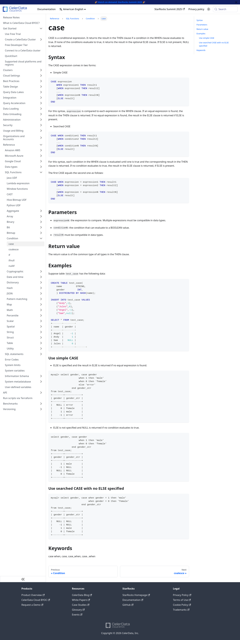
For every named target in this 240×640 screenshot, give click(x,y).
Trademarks (181, 609)
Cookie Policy (182, 604)
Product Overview (33, 595)
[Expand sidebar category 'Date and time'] (41, 276)
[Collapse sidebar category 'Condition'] (41, 238)
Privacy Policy (182, 595)
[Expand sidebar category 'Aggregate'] (41, 210)
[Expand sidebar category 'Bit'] (41, 227)
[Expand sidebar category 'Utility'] (41, 348)
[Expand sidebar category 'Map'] (41, 304)
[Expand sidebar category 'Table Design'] (41, 86)
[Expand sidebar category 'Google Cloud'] (41, 161)
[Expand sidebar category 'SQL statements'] (41, 354)
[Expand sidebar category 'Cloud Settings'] (41, 75)
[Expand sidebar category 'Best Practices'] (41, 81)
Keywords (201, 50)
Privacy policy (196, 9)
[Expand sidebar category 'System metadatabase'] (41, 381)
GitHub (127, 604)
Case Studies (80, 604)
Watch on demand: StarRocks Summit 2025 (120, 2)
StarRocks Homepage (136, 595)
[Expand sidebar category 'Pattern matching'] (41, 299)
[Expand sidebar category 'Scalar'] (41, 321)
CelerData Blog (82, 595)
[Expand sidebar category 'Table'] (41, 343)
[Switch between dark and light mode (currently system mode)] (208, 9)
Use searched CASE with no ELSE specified (214, 44)
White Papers (81, 600)
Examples (201, 33)
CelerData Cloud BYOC (35, 600)
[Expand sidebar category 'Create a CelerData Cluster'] (41, 39)
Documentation (46, 9)
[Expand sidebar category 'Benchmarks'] (41, 403)
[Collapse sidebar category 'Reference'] (41, 144)
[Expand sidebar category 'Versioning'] (41, 409)
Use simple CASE (206, 38)
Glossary (78, 609)
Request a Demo (32, 604)
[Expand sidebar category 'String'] (41, 332)
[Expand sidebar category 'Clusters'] (41, 70)
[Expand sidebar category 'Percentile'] (41, 315)
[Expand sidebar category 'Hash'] (41, 287)
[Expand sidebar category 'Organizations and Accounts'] (41, 138)
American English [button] (71, 9)
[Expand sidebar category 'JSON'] (41, 293)
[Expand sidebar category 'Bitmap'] (41, 232)
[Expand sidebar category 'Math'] (41, 310)
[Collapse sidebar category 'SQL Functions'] (41, 172)
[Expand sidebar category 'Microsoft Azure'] (41, 155)
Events (77, 614)
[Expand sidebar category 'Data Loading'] (41, 108)
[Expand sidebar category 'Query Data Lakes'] (41, 92)
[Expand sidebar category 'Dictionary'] (41, 282)
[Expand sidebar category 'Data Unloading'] (41, 114)
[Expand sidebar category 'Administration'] (41, 119)
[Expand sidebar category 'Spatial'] (41, 326)
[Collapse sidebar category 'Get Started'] (41, 28)
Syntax (200, 20)
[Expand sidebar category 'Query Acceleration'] (41, 103)
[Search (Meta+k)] (225, 9)
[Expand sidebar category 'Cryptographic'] (41, 271)
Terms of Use (182, 600)
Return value (202, 29)
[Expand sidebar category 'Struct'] (41, 337)
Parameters (202, 24)
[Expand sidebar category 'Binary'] (41, 221)
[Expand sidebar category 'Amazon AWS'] (41, 150)
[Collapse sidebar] (23, 579)
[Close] (236, 2)
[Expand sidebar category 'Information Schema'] (41, 376)
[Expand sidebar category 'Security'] (41, 125)
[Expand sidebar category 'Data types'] (41, 166)
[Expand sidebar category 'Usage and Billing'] (41, 130)
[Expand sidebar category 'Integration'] (41, 97)
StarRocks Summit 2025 (169, 9)
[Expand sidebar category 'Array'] (41, 216)
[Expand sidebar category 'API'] (41, 392)
